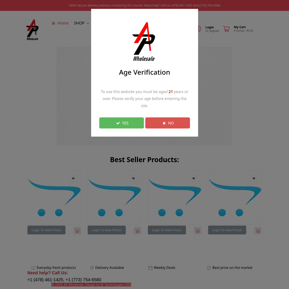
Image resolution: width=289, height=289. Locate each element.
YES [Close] (122, 122)
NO (168, 122)
